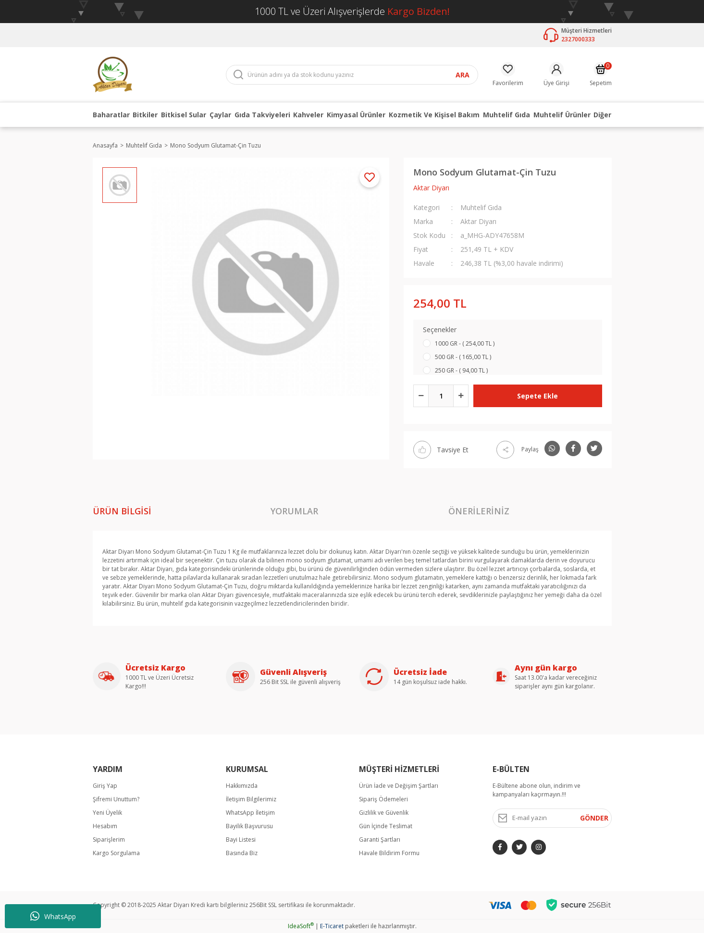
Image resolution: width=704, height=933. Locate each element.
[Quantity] (441, 396)
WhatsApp (53, 916)
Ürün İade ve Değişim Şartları (398, 786)
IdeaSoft (301, 926)
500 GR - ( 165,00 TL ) (463, 357)
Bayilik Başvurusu (249, 826)
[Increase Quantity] (461, 396)
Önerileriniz (478, 511)
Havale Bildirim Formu (389, 853)
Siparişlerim (109, 839)
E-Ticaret (332, 926)
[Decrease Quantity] (421, 396)
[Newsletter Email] (552, 818)
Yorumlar (294, 511)
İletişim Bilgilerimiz (251, 799)
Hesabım (105, 826)
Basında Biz (242, 853)
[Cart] (601, 74)
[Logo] (112, 74)
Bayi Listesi (241, 839)
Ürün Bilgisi (122, 511)
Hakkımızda (242, 786)
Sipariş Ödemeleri (383, 799)
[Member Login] (556, 74)
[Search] (352, 75)
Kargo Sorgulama (116, 853)
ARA (462, 74)
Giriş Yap (105, 786)
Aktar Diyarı (431, 187)
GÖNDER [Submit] (594, 817)
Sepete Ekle (537, 395)
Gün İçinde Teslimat (385, 826)
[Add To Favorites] (369, 177)
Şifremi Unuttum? (116, 799)
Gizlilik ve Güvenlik (383, 813)
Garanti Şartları (379, 839)
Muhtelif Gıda (481, 207)
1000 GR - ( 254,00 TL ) (464, 343)
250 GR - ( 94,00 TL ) (461, 370)
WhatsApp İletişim (250, 813)
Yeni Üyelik (107, 813)
